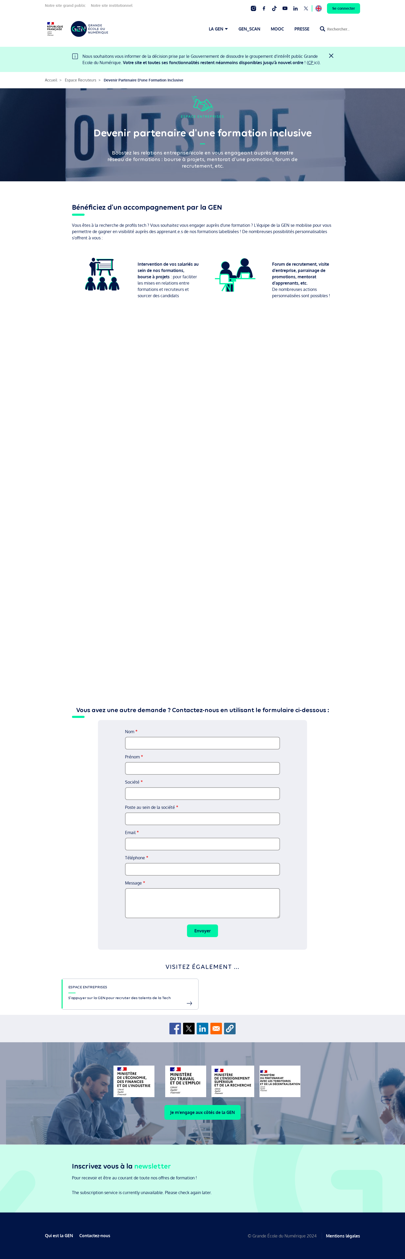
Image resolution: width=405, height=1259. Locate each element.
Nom (129, 731)
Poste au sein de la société (150, 807)
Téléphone (135, 857)
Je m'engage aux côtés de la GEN (202, 1112)
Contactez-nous (94, 1235)
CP (311, 62)
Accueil (51, 80)
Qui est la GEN (59, 1235)
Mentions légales (343, 1235)
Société (132, 782)
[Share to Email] (216, 1028)
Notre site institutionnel (112, 5)
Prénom (132, 756)
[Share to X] (189, 1028)
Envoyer (202, 930)
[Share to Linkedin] (202, 1028)
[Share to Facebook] (175, 1028)
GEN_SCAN (249, 29)
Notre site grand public (65, 5)
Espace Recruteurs (80, 80)
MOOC (277, 29)
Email (130, 832)
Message (133, 883)
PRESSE (301, 29)
